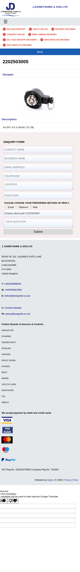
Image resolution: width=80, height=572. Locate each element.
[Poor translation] (13, 501)
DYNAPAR (6, 336)
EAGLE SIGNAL (9, 360)
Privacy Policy (71, 480)
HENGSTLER (8, 330)
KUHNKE (6, 366)
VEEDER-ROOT (9, 342)
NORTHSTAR (8, 390)
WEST (4, 372)
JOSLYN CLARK (9, 384)
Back (40, 51)
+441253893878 (12, 283)
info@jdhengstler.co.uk (17, 295)
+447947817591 (13, 289)
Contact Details (13, 307)
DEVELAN (6, 348)
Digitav (50, 480)
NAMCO (5, 402)
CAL (3, 396)
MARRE (5, 378)
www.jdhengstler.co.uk (17, 313)
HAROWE (6, 354)
